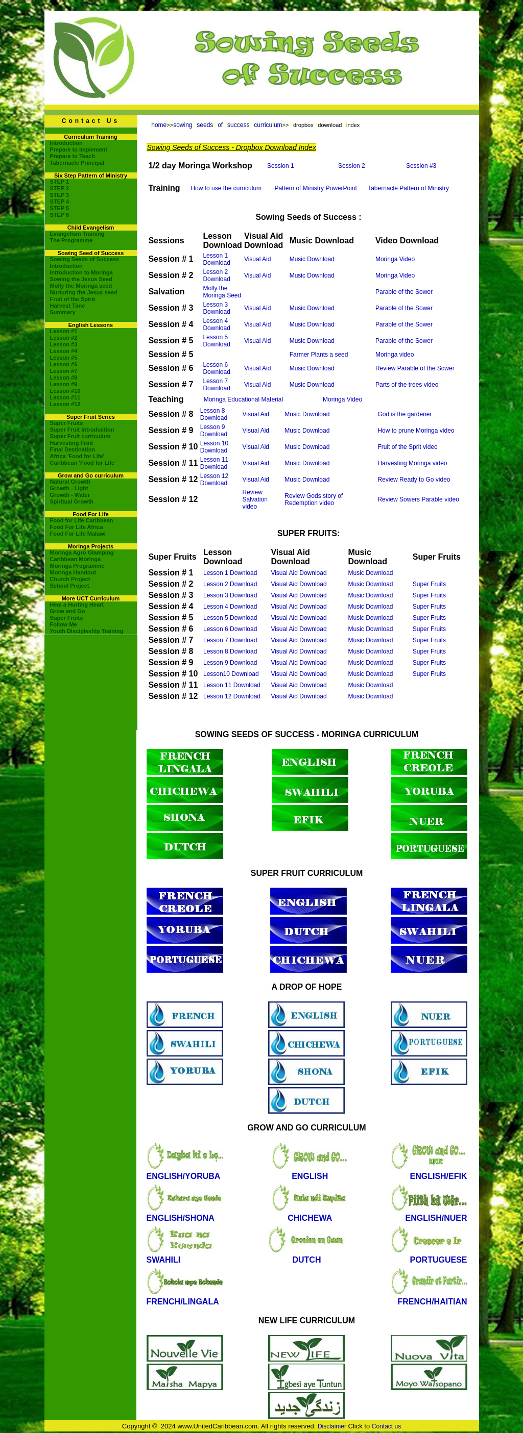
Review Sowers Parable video (418, 499)
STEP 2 (59, 188)
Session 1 (280, 165)
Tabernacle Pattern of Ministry (408, 188)
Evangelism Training (77, 234)
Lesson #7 (64, 371)
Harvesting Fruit (71, 443)
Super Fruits (66, 423)
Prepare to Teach (72, 156)
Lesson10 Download (231, 673)
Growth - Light (69, 488)
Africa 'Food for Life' (77, 456)
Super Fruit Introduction (82, 429)
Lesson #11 (65, 397)
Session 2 (351, 165)
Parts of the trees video (406, 384)
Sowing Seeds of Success (85, 259)
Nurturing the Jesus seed (83, 292)
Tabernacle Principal (77, 163)
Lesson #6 (64, 364)
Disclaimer (332, 1426)
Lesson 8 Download (213, 414)
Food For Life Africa (76, 527)
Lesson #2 (64, 338)
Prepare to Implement (78, 149)
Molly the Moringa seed (81, 286)
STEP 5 (59, 208)
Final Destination (73, 449)
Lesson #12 (65, 404)
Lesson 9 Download (213, 430)
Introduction (66, 143)
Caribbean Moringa (75, 559)
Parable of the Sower (404, 291)
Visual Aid (257, 259)
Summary (63, 312)
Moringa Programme (77, 566)
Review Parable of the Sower (415, 368)
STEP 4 (59, 201)
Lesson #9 (64, 384)
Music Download (312, 259)
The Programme (71, 240)
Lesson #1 (64, 331)
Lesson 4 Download (216, 324)
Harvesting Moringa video (412, 463)
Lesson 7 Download (216, 385)
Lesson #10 (65, 391)
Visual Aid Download (298, 572)
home (159, 125)
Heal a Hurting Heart (77, 604)
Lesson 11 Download (214, 463)
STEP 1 (59, 182)
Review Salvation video (255, 499)
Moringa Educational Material (243, 399)
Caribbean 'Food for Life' (83, 463)
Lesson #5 (64, 358)
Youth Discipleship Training (87, 631)
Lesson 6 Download (216, 368)
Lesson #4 (64, 351)
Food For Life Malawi (78, 534)
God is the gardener (404, 414)
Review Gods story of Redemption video (313, 499)
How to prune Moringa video (415, 430)
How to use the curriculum (226, 188)
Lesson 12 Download (214, 479)
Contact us (386, 1426)
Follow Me (63, 624)
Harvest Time (67, 306)
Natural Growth (70, 482)
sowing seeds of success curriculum (227, 125)
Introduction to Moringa (81, 272)
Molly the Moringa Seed (222, 292)
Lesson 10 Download (214, 447)
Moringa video (394, 354)
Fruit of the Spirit (73, 299)
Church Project (70, 579)
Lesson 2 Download (216, 275)
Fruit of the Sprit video (407, 446)
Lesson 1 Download (216, 259)
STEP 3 (59, 195)
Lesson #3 (64, 344)
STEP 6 (59, 215)
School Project (69, 586)
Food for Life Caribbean (81, 520)
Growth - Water (70, 495)
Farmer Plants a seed (319, 354)
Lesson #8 (64, 377)
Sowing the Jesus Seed (81, 279)
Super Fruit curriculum (80, 436)
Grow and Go (67, 611)
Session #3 (421, 165)
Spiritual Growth (72, 501)
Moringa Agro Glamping (82, 552)
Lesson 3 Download (216, 308)
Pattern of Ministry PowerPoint (315, 188)
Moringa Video (395, 259)
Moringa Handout (73, 572)
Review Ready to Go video (413, 479)
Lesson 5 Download (216, 341)
